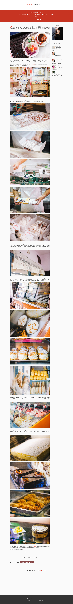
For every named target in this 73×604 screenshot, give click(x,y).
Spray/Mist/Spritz (58, 65)
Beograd (32, 12)
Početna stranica (35, 557)
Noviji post (23, 557)
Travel (40, 8)
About (46, 8)
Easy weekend (36, 12)
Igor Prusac (34, 546)
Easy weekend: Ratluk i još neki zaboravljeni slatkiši (36, 14)
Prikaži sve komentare (27, 562)
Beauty (26, 8)
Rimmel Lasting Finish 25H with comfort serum (58, 60)
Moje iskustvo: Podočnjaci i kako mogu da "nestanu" (59, 53)
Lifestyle (34, 8)
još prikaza (42, 570)
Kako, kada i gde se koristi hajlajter (58, 46)
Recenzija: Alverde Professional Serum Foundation (58, 72)
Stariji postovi (29, 557)
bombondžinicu (32, 64)
